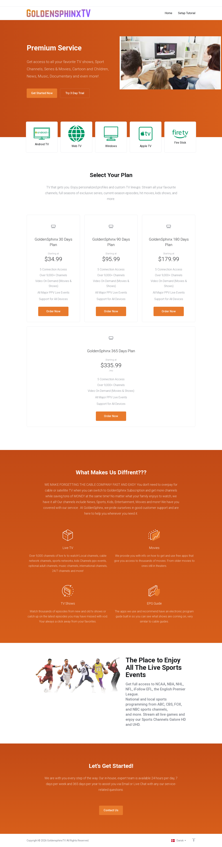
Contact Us (111, 810)
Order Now (53, 311)
